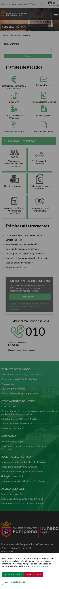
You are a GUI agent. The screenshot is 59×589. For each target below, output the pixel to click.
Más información (40, 566)
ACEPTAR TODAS (13, 574)
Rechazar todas (34, 574)
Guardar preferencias (15, 581)
